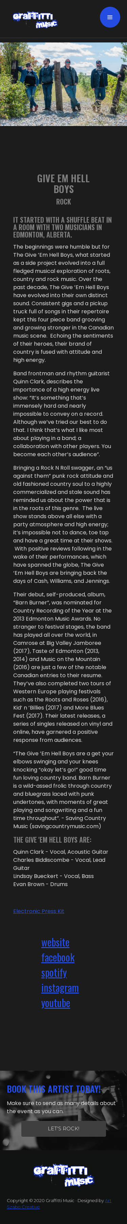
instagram (60, 987)
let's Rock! (63, 1129)
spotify (54, 972)
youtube (55, 1002)
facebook (58, 957)
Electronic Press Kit (38, 911)
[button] (110, 17)
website (55, 941)
